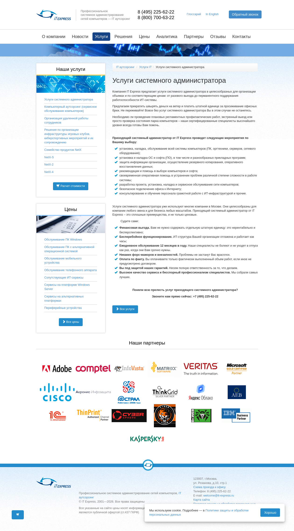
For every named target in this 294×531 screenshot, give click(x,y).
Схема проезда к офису (209, 487)
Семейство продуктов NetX (62, 150)
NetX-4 (48, 172)
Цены (144, 36)
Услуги (101, 36)
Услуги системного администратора (68, 99)
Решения (123, 36)
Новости (80, 36)
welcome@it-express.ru (218, 495)
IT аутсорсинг (125, 67)
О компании (53, 36)
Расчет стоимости (71, 186)
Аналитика (166, 36)
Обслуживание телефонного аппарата (70, 270)
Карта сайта (201, 499)
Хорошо (270, 512)
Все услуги (125, 309)
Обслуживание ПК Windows (63, 239)
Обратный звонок (245, 14)
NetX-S (49, 157)
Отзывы (218, 36)
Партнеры (194, 36)
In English (212, 14)
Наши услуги (70, 69)
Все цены (70, 322)
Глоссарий (194, 14)
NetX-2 (48, 164)
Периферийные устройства (63, 308)
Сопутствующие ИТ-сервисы (63, 277)
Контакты (241, 36)
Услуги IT (145, 67)
